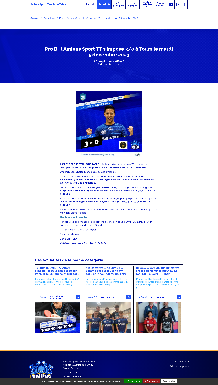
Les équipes (132, 4)
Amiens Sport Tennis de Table (48, 4)
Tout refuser (151, 381)
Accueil (34, 18)
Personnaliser (169, 381)
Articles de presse (180, 366)
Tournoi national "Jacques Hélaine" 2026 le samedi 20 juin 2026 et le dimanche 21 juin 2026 (57, 271)
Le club (90, 4)
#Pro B (119, 61)
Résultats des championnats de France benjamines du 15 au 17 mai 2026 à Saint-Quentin (157, 271)
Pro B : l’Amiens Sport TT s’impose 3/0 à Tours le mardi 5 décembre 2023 (98, 18)
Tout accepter (133, 381)
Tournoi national (160, 4)
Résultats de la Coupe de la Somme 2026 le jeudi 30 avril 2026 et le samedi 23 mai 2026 (106, 271)
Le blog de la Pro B (147, 4)
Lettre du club (182, 361)
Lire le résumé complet (74, 217)
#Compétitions (104, 61)
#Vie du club (55, 298)
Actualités (104, 4)
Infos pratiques (118, 4)
